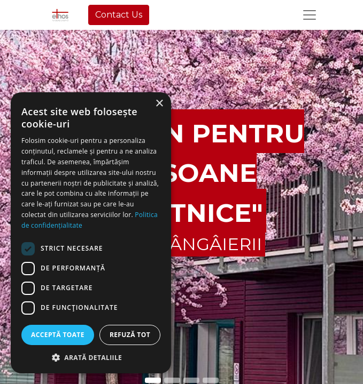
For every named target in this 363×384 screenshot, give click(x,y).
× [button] (159, 104)
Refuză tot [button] (130, 334)
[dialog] (91, 232)
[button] (90, 357)
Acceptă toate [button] (57, 334)
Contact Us (118, 15)
